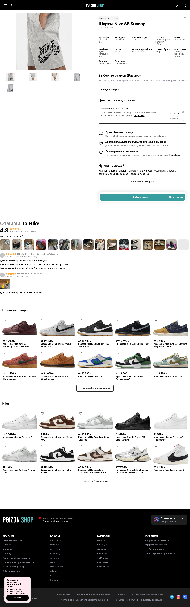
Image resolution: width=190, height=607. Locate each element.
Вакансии (102, 553)
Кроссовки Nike (106, 27)
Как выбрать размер (14, 566)
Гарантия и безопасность (16, 557)
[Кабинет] (177, 5)
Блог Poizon (103, 566)
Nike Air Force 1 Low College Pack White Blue (38, 254)
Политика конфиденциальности (93, 594)
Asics (52, 575)
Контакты (102, 562)
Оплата (7, 544)
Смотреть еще (95, 300)
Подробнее (139, 115)
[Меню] (5, 5)
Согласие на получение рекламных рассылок (139, 599)
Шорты (114, 18)
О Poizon (101, 540)
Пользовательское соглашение (147, 594)
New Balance (56, 566)
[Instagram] (178, 597)
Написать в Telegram (142, 181)
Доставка (8, 549)
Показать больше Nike (95, 492)
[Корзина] (185, 5)
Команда (102, 544)
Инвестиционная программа (159, 553)
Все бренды (56, 553)
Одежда (104, 18)
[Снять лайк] (185, 18)
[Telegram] (172, 597)
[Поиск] (12, 5)
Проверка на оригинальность (18, 562)
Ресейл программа (154, 549)
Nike (33, 223)
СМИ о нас (102, 557)
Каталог (54, 579)
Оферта (120, 594)
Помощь (7, 553)
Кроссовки (55, 540)
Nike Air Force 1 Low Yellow (30, 273)
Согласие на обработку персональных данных (85, 599)
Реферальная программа (157, 544)
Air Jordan (55, 557)
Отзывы (101, 549)
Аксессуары (56, 549)
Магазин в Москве (12, 540)
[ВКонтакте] (185, 597)
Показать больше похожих (95, 398)
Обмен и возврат (12, 571)
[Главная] (95, 5)
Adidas (53, 571)
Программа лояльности (156, 540)
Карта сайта (64, 594)
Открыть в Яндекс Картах (56, 521)
